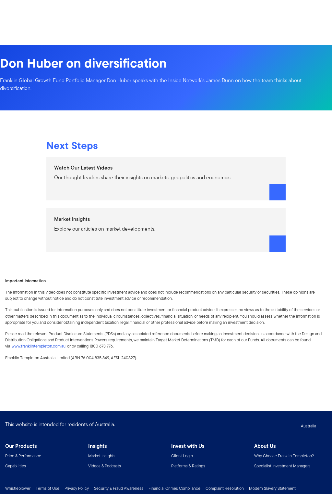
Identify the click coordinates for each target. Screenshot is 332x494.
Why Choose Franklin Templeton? (284, 456)
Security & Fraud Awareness (118, 488)
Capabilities (15, 466)
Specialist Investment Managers (282, 466)
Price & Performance (23, 456)
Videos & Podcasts (104, 466)
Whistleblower (17, 488)
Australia (308, 426)
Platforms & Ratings (188, 466)
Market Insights (101, 456)
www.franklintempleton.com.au (38, 346)
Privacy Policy (77, 488)
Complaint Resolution (225, 488)
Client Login (182, 456)
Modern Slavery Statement (272, 488)
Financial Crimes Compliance (174, 488)
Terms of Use (47, 488)
